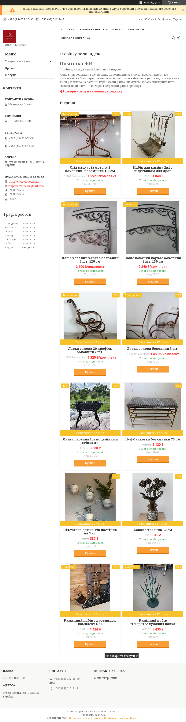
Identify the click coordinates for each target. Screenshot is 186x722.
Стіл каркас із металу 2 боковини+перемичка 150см (90, 169)
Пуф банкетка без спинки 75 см (152, 439)
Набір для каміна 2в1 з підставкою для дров (153, 169)
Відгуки (10, 75)
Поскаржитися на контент (85, 718)
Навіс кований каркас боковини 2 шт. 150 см (152, 259)
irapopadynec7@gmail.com (26, 186)
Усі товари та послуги (120, 656)
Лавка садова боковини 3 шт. (153, 348)
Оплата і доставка (75, 38)
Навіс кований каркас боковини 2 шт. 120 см (90, 259)
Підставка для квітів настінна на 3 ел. (90, 531)
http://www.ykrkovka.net (24, 181)
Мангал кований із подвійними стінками (90, 441)
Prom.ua (114, 711)
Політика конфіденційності (121, 718)
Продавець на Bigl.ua (93, 714)
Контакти (136, 29)
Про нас (118, 29)
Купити (90, 191)
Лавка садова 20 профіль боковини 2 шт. (90, 350)
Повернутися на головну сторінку (93, 91)
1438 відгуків (152, 2)
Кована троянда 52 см (153, 530)
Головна (67, 29)
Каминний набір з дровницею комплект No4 (90, 622)
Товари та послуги (93, 29)
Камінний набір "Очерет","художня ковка (152, 622)
